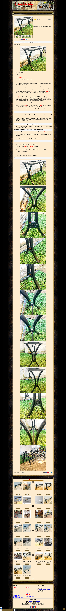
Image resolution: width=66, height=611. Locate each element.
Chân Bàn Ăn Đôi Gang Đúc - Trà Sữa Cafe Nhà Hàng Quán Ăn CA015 (48, 561)
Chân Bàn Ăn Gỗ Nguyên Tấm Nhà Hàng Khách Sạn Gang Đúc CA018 (27, 520)
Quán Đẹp (37, 11)
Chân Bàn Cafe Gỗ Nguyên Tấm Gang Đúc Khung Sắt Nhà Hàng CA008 (39, 548)
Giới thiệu (25, 11)
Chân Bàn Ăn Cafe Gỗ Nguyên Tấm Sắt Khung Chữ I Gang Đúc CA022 (39, 506)
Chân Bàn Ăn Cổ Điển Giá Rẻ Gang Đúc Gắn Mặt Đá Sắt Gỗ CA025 (18, 506)
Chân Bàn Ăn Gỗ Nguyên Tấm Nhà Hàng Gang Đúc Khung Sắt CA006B (18, 548)
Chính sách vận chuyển (40, 588)
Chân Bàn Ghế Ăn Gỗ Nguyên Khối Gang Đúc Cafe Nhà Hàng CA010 (48, 548)
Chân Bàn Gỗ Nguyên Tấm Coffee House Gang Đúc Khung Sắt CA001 (48, 520)
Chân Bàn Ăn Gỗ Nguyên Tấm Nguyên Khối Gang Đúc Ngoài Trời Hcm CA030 (18, 492)
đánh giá (38, 19)
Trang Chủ (15, 11)
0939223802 (31, 601)
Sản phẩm (21, 11)
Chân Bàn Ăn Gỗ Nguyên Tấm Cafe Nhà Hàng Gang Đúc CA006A (27, 548)
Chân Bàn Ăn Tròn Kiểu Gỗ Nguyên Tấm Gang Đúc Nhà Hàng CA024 (27, 506)
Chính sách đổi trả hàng (40, 590)
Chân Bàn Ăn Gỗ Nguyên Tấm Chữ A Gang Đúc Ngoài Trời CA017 (39, 520)
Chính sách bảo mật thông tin (40, 591)
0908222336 (38, 601)
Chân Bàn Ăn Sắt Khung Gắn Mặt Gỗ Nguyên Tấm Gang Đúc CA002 (18, 534)
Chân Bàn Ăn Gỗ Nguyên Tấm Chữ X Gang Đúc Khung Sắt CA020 (48, 506)
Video (33, 11)
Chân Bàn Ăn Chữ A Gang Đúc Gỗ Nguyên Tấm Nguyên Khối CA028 (27, 492)
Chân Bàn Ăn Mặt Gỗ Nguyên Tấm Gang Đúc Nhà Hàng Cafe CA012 (27, 561)
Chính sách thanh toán (39, 587)
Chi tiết (18, 494)
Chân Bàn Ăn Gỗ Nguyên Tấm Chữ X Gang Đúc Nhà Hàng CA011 (18, 561)
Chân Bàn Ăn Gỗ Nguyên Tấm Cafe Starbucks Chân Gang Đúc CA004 (39, 534)
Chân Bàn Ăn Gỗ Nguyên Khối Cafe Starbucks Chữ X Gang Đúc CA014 (39, 561)
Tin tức (30, 11)
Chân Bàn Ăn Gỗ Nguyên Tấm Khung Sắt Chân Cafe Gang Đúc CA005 (48, 534)
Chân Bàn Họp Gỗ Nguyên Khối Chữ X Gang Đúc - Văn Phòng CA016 (18, 575)
